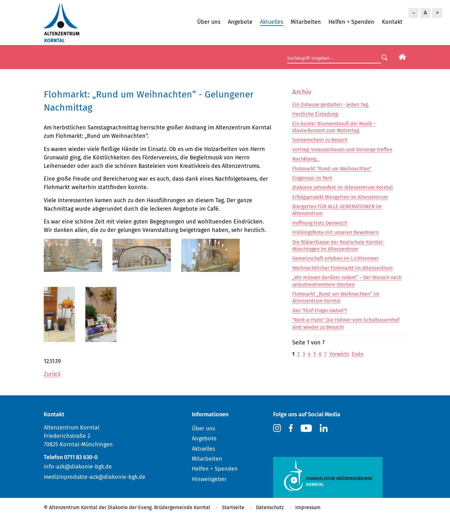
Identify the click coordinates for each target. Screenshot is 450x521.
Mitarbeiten (306, 21)
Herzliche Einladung (315, 114)
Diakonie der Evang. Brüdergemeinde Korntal (159, 507)
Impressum (308, 507)
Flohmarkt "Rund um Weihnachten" (332, 169)
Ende (357, 354)
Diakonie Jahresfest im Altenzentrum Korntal (342, 187)
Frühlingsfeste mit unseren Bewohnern (335, 232)
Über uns (208, 21)
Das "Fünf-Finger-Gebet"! (319, 310)
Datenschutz (270, 507)
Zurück (52, 374)
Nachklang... (306, 159)
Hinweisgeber (209, 479)
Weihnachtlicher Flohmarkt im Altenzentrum (342, 268)
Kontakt (392, 21)
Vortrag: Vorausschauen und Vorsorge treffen (342, 150)
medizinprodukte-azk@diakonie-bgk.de (94, 476)
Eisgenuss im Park (312, 178)
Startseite (233, 507)
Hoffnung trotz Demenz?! (319, 223)
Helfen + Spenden (351, 21)
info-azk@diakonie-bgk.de (78, 466)
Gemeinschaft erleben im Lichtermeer (335, 258)
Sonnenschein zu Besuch (320, 140)
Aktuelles (271, 21)
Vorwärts (339, 354)
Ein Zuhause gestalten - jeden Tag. (330, 105)
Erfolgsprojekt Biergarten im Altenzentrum (340, 197)
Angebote (240, 21)
